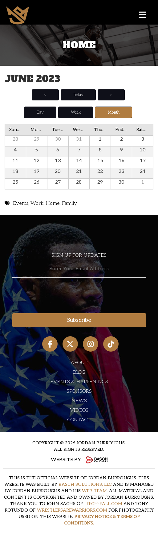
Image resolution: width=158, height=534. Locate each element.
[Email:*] (79, 269)
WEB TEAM (94, 490)
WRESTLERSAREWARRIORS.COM (72, 510)
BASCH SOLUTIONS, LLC (85, 484)
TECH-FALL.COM (104, 503)
